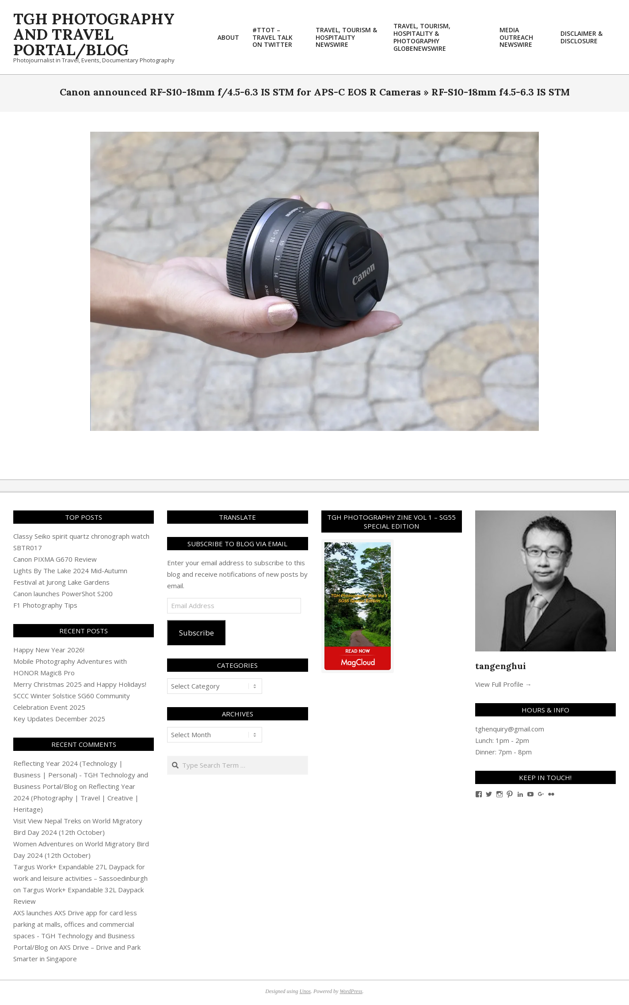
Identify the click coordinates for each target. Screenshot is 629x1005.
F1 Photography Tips (45, 605)
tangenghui (500, 665)
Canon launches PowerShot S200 (63, 593)
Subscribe (196, 633)
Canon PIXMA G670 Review (55, 559)
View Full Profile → (503, 684)
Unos (305, 991)
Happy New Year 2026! (48, 649)
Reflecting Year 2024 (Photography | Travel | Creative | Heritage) (76, 798)
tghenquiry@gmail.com (509, 728)
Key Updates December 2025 (59, 718)
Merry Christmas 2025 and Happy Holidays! (79, 684)
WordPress (350, 991)
